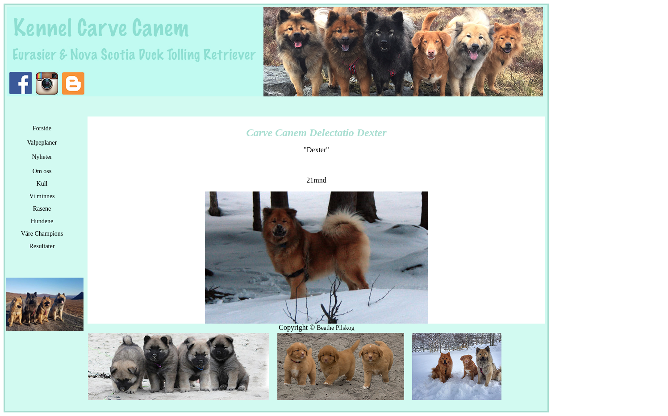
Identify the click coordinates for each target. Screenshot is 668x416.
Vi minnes (41, 196)
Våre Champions (42, 233)
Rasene (42, 208)
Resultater (42, 246)
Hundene (42, 221)
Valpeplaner (42, 142)
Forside (42, 128)
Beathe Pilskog (335, 327)
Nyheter (42, 157)
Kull (42, 183)
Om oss (42, 171)
